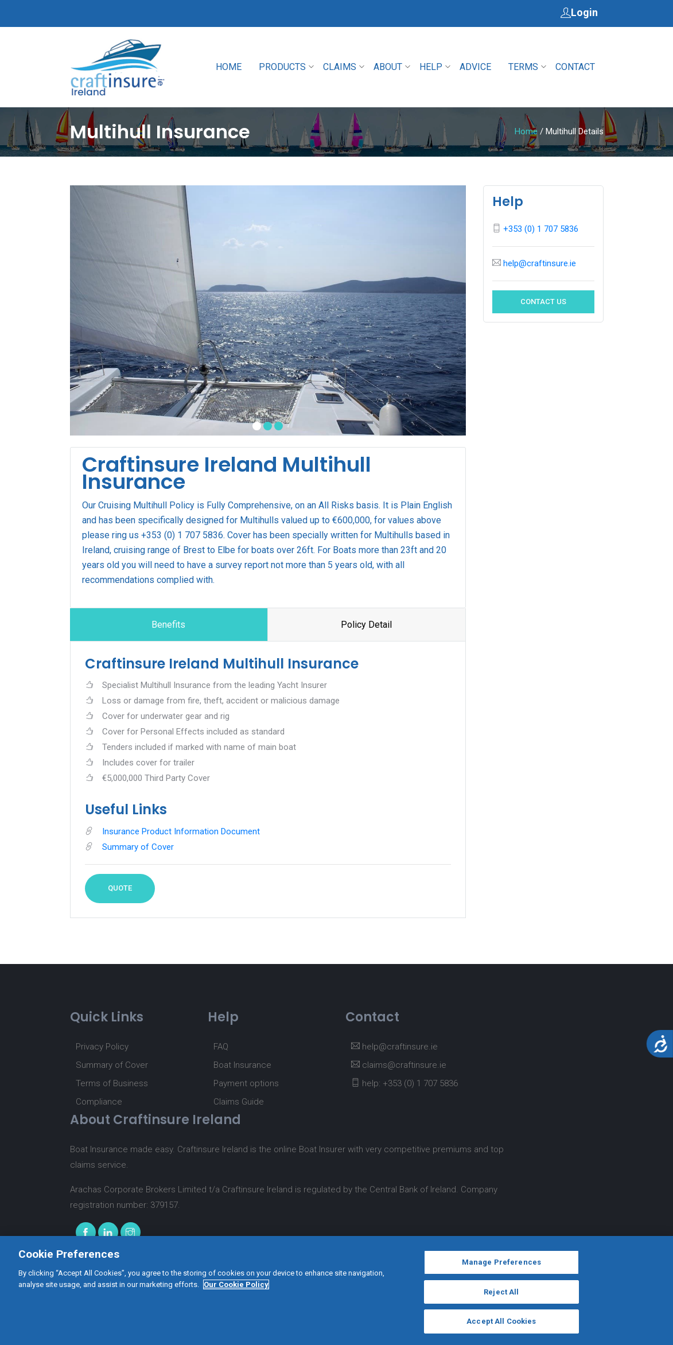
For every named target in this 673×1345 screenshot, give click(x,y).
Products (282, 66)
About (388, 66)
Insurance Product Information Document (181, 831)
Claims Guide (238, 1102)
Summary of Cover (138, 847)
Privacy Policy (102, 1046)
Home (229, 66)
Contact (575, 66)
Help (430, 66)
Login (579, 12)
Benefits (168, 624)
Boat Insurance (242, 1065)
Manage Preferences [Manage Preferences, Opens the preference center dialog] (501, 1268)
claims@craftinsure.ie (398, 1065)
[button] (256, 426)
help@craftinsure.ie (539, 263)
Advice (475, 66)
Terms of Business (112, 1083)
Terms (523, 66)
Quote (120, 888)
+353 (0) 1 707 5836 (540, 229)
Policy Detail (366, 624)
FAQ (220, 1046)
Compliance (99, 1102)
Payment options (246, 1083)
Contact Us (543, 301)
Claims (339, 66)
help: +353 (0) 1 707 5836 (404, 1083)
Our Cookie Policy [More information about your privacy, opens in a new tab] (236, 1290)
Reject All (501, 1297)
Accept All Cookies (501, 1327)
